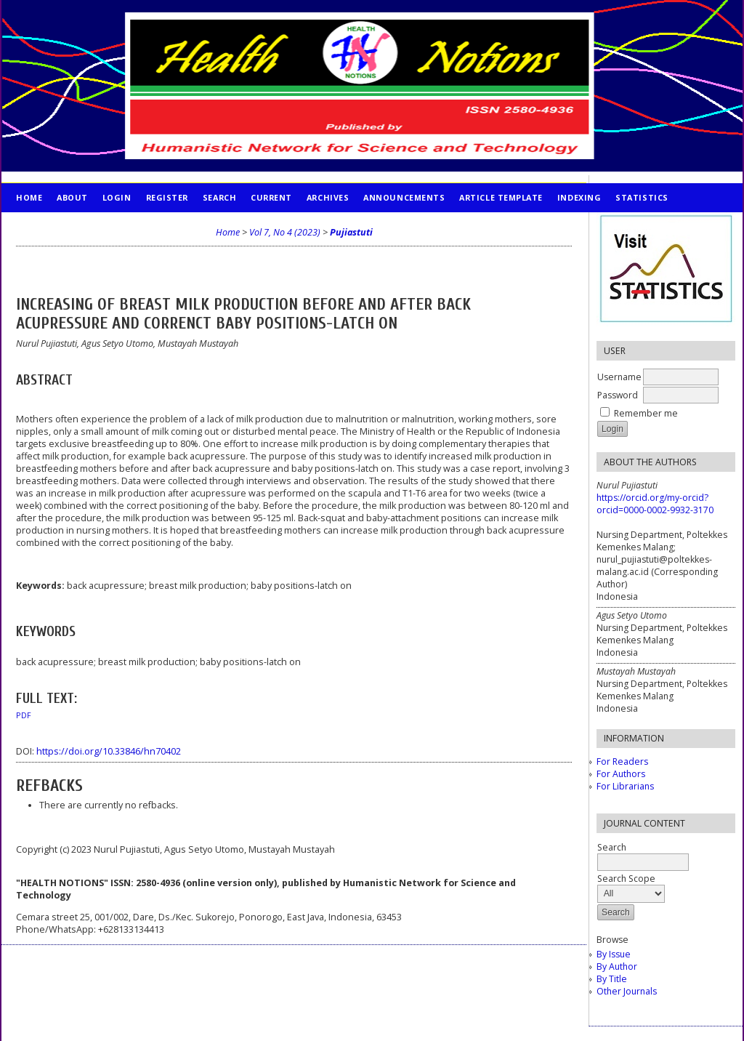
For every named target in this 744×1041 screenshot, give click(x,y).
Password (617, 395)
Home (29, 197)
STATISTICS (641, 197)
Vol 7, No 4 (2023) (284, 232)
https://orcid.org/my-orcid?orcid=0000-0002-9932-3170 (655, 503)
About (72, 197)
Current (271, 197)
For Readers (622, 761)
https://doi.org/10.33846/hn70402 (108, 751)
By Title (612, 979)
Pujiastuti (351, 232)
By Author (617, 966)
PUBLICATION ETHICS (63, 226)
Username (619, 377)
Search (219, 197)
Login (117, 197)
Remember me (646, 413)
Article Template (501, 197)
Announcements (404, 197)
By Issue (614, 954)
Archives (328, 197)
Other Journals (627, 991)
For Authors (621, 774)
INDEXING (579, 197)
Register (167, 197)
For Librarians (625, 786)
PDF (23, 715)
